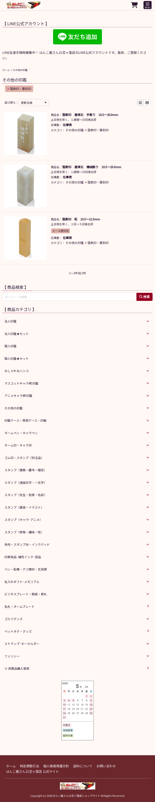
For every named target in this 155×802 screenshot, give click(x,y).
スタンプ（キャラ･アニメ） (23, 519)
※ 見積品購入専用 (16, 668)
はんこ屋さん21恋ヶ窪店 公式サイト (32, 771)
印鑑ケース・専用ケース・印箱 (25, 420)
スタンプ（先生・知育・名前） (25, 495)
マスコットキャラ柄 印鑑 (21, 383)
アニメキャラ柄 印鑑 (18, 395)
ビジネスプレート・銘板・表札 (25, 594)
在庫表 (67, 125)
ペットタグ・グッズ (18, 631)
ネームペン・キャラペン (21, 433)
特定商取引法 (29, 765)
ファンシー (12, 656)
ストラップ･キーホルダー (21, 643)
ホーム (6, 70)
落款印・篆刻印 (19, 89)
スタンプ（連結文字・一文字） (25, 482)
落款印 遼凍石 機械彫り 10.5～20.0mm (91, 167)
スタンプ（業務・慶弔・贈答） (25, 470)
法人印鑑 (10, 321)
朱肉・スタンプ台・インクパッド (27, 544)
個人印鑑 (10, 346)
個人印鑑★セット (16, 358)
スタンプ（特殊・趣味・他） (24, 532)
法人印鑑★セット (16, 334)
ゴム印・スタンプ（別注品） (24, 458)
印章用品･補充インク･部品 (22, 557)
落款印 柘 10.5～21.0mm (81, 219)
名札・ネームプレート (19, 606)
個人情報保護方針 (56, 765)
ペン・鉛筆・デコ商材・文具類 (25, 569)
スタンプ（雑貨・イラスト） (24, 507)
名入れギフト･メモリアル (21, 582)
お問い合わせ (106, 765)
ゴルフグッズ (13, 619)
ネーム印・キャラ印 (18, 445)
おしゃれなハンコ (16, 371)
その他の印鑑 (75, 130)
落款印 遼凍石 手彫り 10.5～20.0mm (90, 115)
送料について (82, 765)
